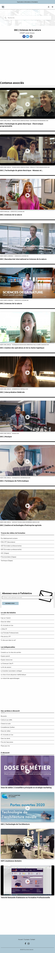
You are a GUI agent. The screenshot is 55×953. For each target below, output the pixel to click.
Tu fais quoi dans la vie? (8, 640)
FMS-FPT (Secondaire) (8, 542)
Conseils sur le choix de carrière (11, 652)
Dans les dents (5, 738)
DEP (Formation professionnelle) (11, 549)
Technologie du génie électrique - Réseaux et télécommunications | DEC (31, 167)
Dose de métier (6, 622)
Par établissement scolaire (9, 538)
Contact (32, 939)
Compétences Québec (8, 727)
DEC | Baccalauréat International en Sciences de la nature (23, 259)
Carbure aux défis (6, 720)
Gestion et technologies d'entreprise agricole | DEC (26, 522)
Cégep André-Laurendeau (6, 256)
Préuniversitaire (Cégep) (8, 557)
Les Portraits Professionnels (9, 633)
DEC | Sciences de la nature (11, 215)
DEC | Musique (6, 437)
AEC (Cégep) (5, 553)
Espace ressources (6, 660)
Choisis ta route (6, 724)
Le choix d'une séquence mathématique (13, 675)
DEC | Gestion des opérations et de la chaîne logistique (22, 348)
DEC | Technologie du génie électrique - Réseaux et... (21, 170)
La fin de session (6, 667)
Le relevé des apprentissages (10, 678)
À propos (26, 939)
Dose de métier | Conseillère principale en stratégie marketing (26, 788)
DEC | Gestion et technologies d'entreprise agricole (20, 525)
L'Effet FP (4, 629)
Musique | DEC (15, 433)
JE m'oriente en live (7, 625)
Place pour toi (5, 746)
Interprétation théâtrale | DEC (20, 389)
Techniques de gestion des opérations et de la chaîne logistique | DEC (30, 344)
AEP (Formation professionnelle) (11, 546)
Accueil (20, 939)
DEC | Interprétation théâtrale (12, 392)
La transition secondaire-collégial (11, 671)
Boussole (4, 716)
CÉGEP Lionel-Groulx (27, 33)
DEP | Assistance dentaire (11, 861)
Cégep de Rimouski (4, 211)
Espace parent (5, 656)
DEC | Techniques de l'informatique (14, 481)
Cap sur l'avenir (6, 618)
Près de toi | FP (6, 636)
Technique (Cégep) (7, 561)
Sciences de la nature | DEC (17, 211)
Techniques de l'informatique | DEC (21, 477)
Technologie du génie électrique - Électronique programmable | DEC (30, 120)
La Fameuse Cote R (7, 663)
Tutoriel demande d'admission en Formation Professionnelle (25, 897)
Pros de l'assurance (7, 742)
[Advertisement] (27, 577)
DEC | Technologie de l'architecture (15, 824)
